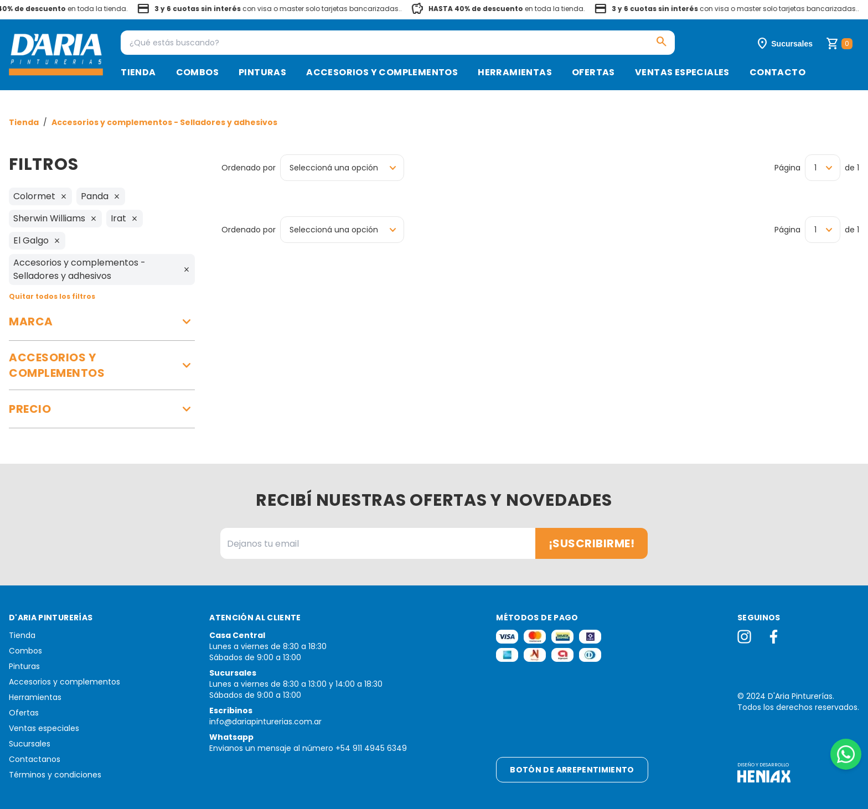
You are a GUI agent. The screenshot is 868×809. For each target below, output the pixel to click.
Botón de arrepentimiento (572, 769)
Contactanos (34, 759)
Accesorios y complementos (382, 72)
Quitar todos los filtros (52, 296)
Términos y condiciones (55, 774)
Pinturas (262, 72)
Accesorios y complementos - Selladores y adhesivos (164, 122)
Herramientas (515, 72)
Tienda (138, 72)
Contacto (777, 72)
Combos (197, 72)
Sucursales (29, 743)
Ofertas (593, 72)
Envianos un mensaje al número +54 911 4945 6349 (308, 748)
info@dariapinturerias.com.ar (265, 721)
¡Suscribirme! (592, 543)
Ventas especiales (682, 72)
